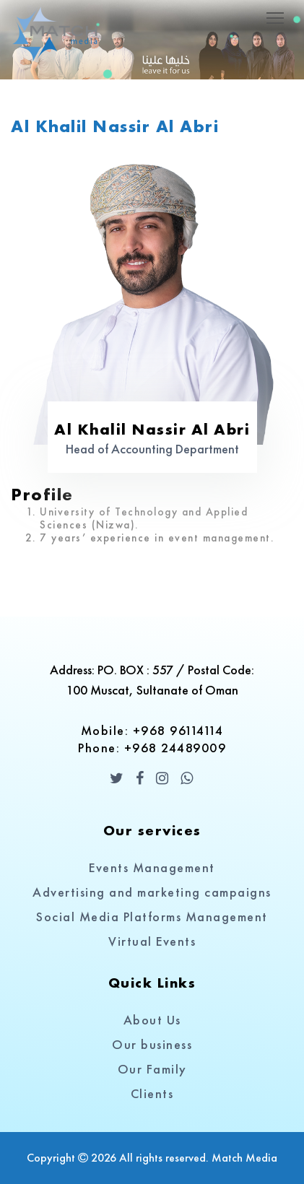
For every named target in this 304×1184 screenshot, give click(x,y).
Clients (152, 1093)
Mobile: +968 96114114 (152, 730)
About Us (152, 1019)
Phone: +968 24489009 (152, 747)
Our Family (152, 1069)
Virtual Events (152, 941)
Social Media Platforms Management (152, 916)
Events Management (152, 867)
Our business (152, 1044)
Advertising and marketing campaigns (152, 892)
